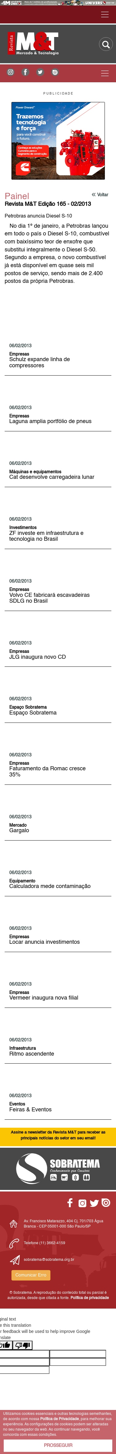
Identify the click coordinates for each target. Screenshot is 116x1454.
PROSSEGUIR (58, 1446)
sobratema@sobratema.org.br (49, 1260)
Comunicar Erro (30, 1275)
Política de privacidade (90, 1298)
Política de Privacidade (59, 1419)
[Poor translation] (22, 1345)
